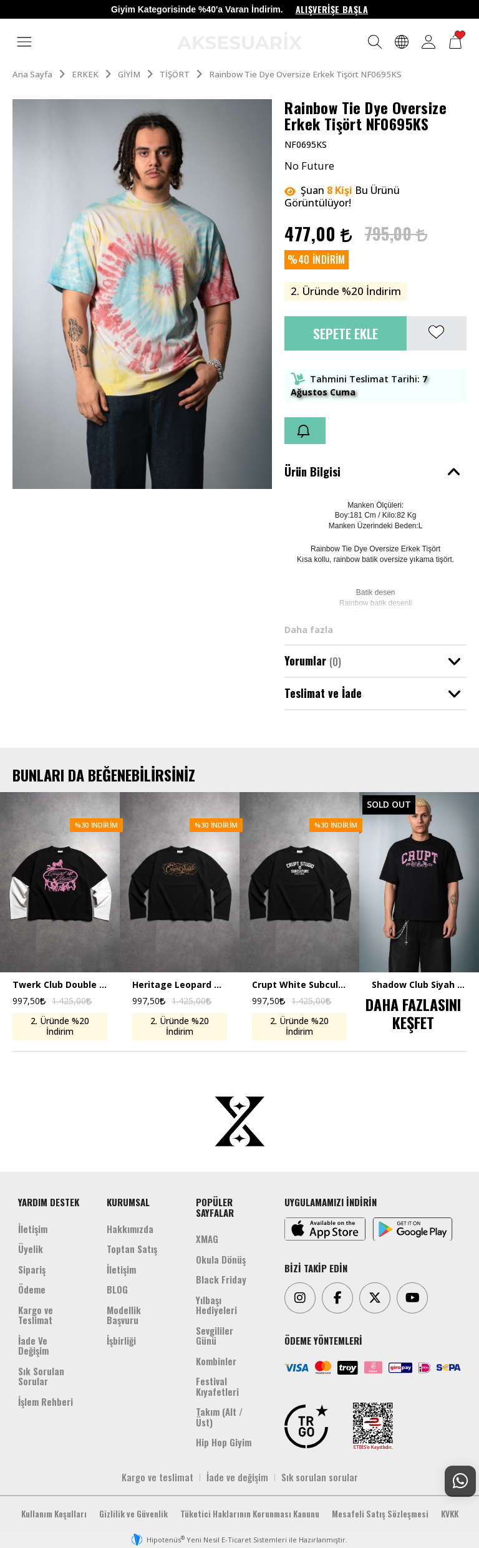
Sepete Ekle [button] (345, 333)
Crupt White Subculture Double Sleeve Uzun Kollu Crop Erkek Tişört (299, 985)
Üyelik (30, 1248)
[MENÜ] (24, 42)
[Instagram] (300, 1297)
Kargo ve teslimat (157, 1477)
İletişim (32, 1229)
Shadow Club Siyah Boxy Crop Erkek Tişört (419, 985)
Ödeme (32, 1289)
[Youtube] (412, 1297)
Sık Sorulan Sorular (41, 1376)
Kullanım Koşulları (54, 1513)
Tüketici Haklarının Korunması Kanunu (249, 1513)
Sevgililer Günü (214, 1335)
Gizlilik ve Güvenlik (133, 1513)
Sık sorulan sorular (319, 1477)
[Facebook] (337, 1297)
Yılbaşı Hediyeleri (216, 1305)
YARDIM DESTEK (48, 1202)
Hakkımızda (130, 1229)
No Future (309, 166)
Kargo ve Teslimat (35, 1315)
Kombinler (216, 1361)
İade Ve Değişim (33, 1345)
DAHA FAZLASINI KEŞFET (413, 1013)
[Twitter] (374, 1297)
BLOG (117, 1289)
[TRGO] (306, 1426)
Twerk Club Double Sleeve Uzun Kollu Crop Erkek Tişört (59, 985)
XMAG (207, 1239)
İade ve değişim (237, 1477)
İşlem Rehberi (45, 1401)
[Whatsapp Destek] (460, 1481)
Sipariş (32, 1269)
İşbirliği (121, 1340)
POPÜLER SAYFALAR (215, 1207)
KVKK (449, 1513)
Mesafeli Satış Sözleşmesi (380, 1513)
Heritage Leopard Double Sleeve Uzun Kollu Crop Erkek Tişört (179, 985)
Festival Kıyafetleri (217, 1386)
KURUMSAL (128, 1202)
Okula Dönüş (221, 1259)
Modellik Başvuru (124, 1315)
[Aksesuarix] (239, 41)
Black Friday (221, 1279)
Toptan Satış (132, 1248)
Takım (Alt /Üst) (219, 1417)
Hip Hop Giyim (223, 1442)
